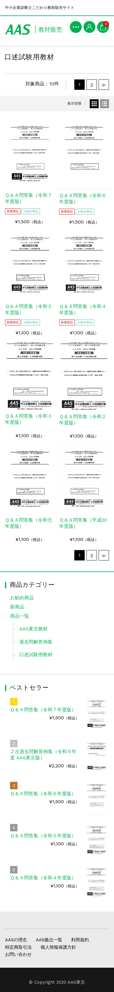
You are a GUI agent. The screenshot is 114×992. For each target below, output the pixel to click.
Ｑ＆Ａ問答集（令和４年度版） (43, 878)
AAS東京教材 (33, 629)
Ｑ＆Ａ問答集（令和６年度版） (43, 793)
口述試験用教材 (35, 654)
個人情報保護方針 (58, 947)
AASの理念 (16, 940)
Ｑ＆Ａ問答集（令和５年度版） (43, 835)
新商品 (17, 607)
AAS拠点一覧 (49, 940)
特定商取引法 (18, 947)
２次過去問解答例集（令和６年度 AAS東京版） (43, 755)
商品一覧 (19, 616)
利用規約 (80, 940)
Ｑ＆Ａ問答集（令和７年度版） (43, 710)
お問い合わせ (18, 954)
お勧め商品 (22, 597)
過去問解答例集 (35, 642)
